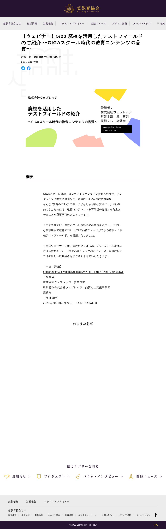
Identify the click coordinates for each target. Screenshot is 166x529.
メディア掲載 (119, 23)
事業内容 (39, 515)
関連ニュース (98, 23)
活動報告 (48, 23)
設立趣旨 (12, 515)
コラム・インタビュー (72, 23)
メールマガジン (142, 23)
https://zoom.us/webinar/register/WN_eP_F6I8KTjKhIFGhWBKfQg (83, 271)
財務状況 (69, 515)
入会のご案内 (54, 515)
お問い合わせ (108, 515)
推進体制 (26, 515)
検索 (161, 23)
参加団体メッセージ (87, 515)
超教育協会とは (12, 23)
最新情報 (32, 23)
